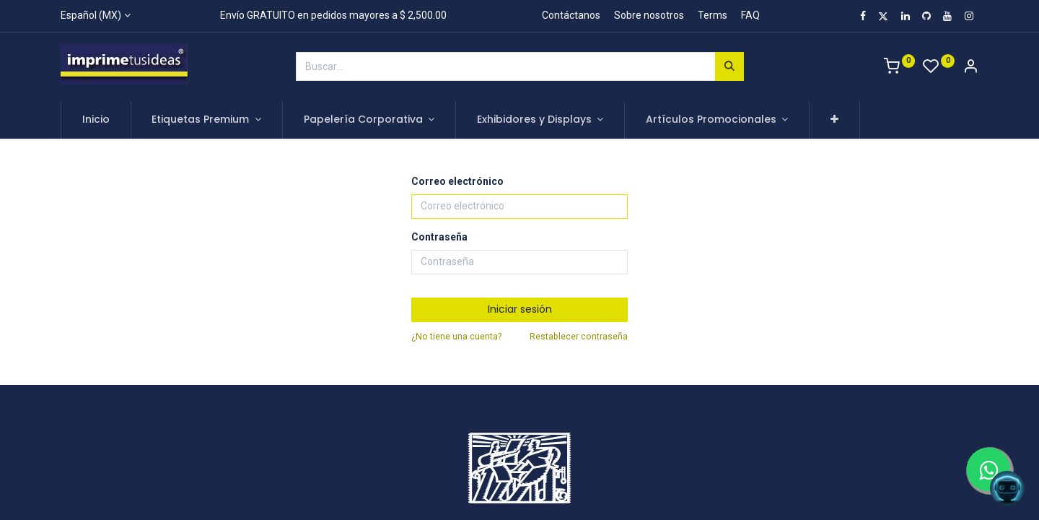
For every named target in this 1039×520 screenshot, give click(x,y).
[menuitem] (96, 120)
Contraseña (439, 237)
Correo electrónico (457, 181)
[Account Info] (970, 68)
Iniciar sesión (520, 309)
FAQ (750, 15)
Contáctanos (571, 15)
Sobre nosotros (649, 15)
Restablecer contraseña (579, 337)
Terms (712, 15)
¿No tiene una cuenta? (456, 337)
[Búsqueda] (729, 66)
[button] (834, 120)
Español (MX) (91, 15)
